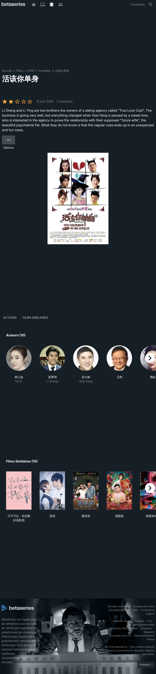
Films (19, 70)
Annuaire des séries (119, 606)
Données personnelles (141, 624)
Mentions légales (122, 621)
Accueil (7, 70)
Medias (134, 628)
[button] (18, 364)
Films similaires (35, 317)
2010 (31, 70)
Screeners (146, 628)
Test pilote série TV (120, 635)
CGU (150, 621)
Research (149, 632)
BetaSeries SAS (118, 628)
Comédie (44, 70)
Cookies (139, 621)
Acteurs (10, 317)
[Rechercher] (151, 4)
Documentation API (120, 610)
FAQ (135, 610)
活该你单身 (62, 70)
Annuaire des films (143, 606)
